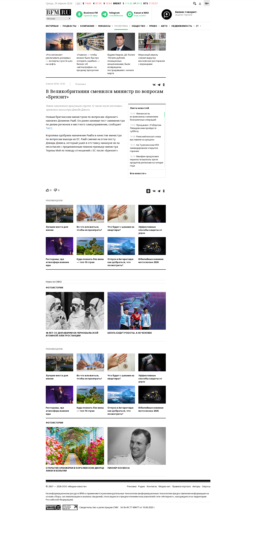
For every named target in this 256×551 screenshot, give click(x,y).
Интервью (52, 25)
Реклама (131, 486)
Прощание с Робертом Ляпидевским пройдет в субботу (145, 128)
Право (153, 25)
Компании (87, 25)
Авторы (196, 486)
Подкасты (69, 25)
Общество (138, 25)
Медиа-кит (164, 486)
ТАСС (49, 128)
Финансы (104, 25)
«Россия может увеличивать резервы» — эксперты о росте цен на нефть (59, 59)
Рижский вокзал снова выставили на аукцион (145, 138)
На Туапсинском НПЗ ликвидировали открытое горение (144, 148)
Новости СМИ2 (54, 281)
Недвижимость (181, 25)
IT (197, 25)
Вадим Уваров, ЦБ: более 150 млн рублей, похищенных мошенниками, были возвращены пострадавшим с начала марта (121, 64)
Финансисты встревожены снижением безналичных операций (144, 116)
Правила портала (181, 486)
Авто (164, 25)
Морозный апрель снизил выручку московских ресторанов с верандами (151, 59)
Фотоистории (54, 287)
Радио (141, 486)
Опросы (206, 486)
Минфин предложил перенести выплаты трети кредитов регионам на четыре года (146, 161)
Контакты (152, 486)
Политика (121, 25)
